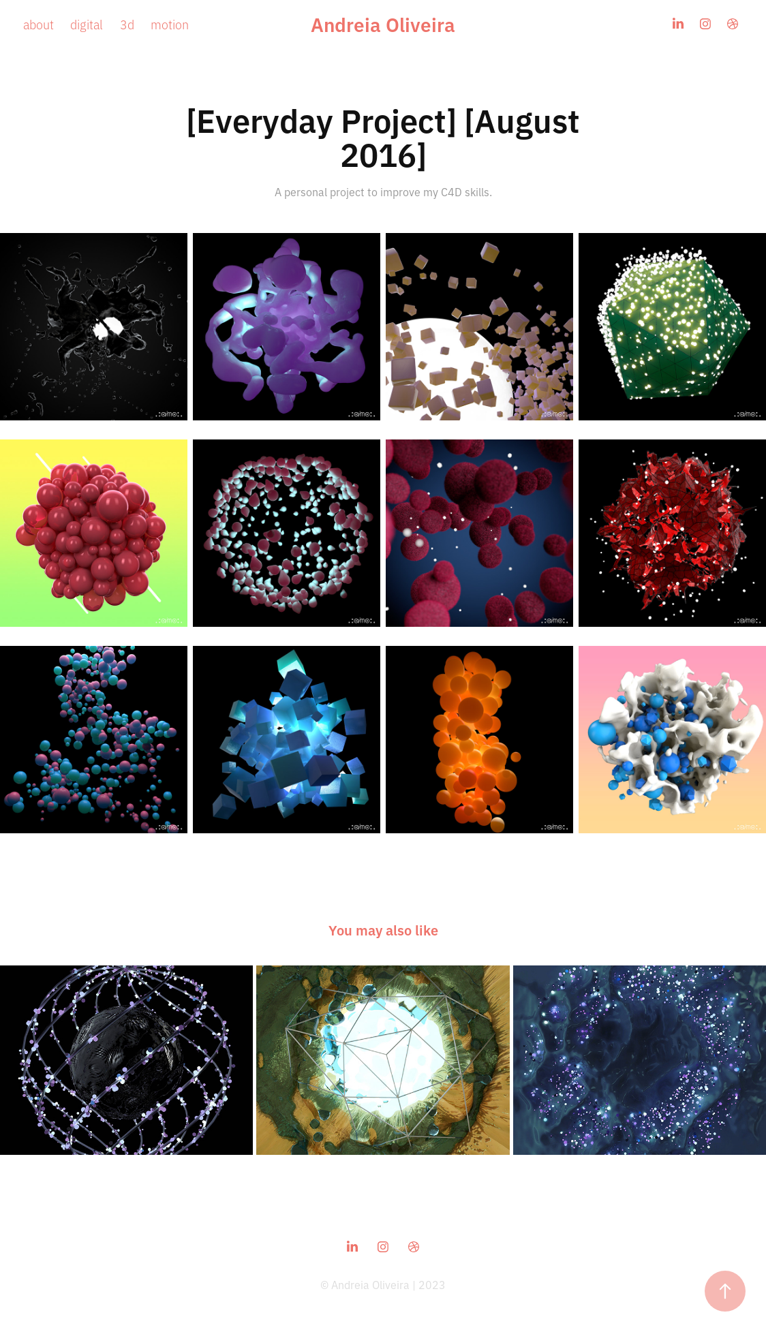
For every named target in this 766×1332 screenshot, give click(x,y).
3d (127, 24)
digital (86, 24)
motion (170, 24)
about (38, 24)
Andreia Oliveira (383, 23)
